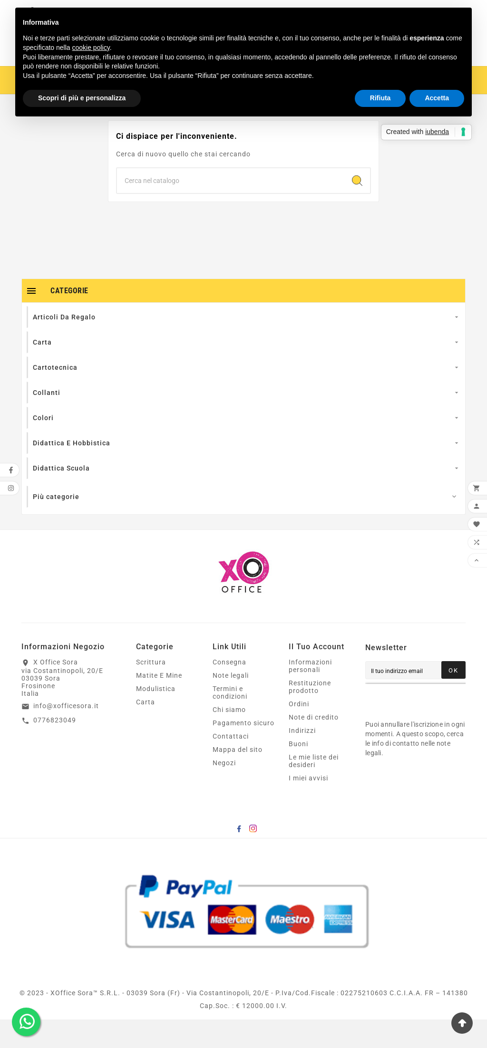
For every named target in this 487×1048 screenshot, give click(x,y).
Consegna (229, 690)
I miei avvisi (308, 806)
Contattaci (231, 765)
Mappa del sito (238, 778)
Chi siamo (229, 738)
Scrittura (151, 690)
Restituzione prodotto (310, 715)
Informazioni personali (310, 694)
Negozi (224, 791)
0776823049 (54, 748)
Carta (145, 730)
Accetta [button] (437, 98)
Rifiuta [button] (380, 98)
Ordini (299, 732)
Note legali (231, 704)
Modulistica (155, 717)
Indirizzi (302, 759)
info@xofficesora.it (66, 734)
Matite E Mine (159, 704)
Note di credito (314, 746)
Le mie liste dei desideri (314, 789)
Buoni (298, 772)
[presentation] (426, 726)
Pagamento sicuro (243, 751)
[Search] (357, 209)
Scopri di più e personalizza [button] (82, 98)
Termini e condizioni (230, 721)
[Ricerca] (230, 209)
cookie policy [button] (91, 47)
